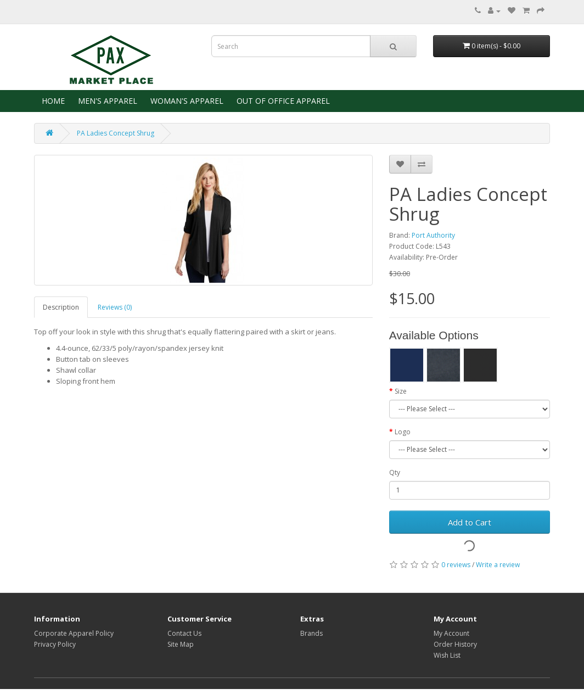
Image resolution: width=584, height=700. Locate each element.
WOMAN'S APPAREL (185, 101)
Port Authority (433, 235)
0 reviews (455, 564)
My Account (451, 633)
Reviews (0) (115, 307)
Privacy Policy (55, 644)
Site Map (180, 644)
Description (61, 307)
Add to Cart (469, 522)
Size (401, 391)
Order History (455, 644)
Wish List (447, 655)
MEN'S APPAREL (106, 101)
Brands (311, 633)
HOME (52, 101)
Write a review (498, 564)
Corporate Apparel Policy (74, 633)
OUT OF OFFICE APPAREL (282, 101)
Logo (403, 431)
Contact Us (184, 633)
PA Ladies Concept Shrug (115, 133)
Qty (394, 472)
